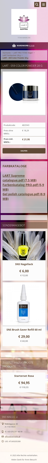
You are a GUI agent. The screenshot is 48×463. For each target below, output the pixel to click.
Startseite (7, 53)
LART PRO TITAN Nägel (23, 53)
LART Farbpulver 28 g (12, 55)
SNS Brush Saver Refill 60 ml (24, 329)
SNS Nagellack (24, 264)
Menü (43, 4)
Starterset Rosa (24, 376)
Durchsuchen (36, 4)
